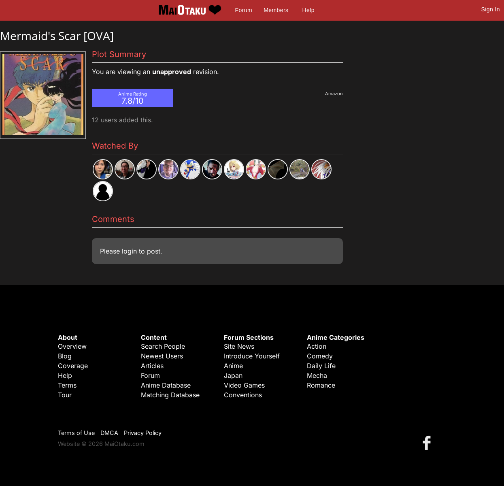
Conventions (243, 395)
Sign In (490, 9)
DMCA (109, 432)
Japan (233, 375)
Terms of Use (76, 432)
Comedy (320, 356)
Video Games (244, 385)
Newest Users (162, 356)
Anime (233, 366)
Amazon (334, 93)
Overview (72, 346)
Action (316, 346)
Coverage (73, 366)
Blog (65, 356)
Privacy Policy (143, 432)
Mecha (317, 375)
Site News (239, 346)
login (129, 251)
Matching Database (170, 395)
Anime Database (166, 385)
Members (276, 10)
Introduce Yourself (252, 356)
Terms (67, 385)
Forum (243, 10)
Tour (65, 395)
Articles (152, 366)
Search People (163, 346)
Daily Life (321, 366)
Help (308, 10)
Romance (321, 385)
